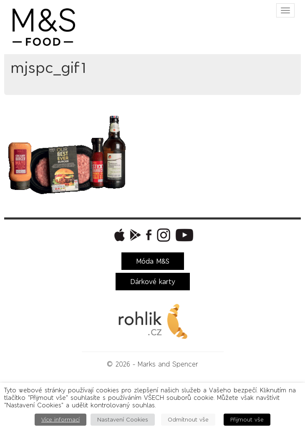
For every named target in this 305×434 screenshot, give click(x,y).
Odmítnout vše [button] (188, 419)
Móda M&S (152, 261)
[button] (118, 235)
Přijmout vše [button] (247, 419)
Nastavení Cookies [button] (122, 419)
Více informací (60, 419)
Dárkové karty (152, 281)
